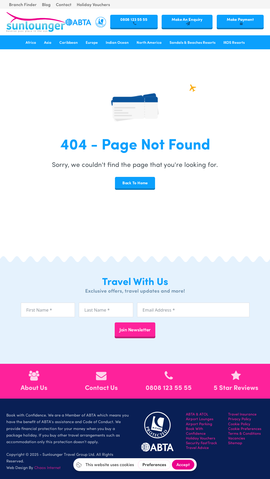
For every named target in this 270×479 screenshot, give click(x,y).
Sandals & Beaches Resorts (192, 42)
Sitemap (235, 443)
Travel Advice (197, 447)
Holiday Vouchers (93, 4)
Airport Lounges (199, 419)
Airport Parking (199, 424)
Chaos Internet (47, 467)
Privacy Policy (239, 419)
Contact (63, 4)
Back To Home (135, 183)
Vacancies (236, 438)
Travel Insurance (242, 414)
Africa (31, 42)
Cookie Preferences (244, 428)
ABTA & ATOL (197, 414)
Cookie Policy (239, 424)
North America (149, 42)
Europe (92, 42)
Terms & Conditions (244, 433)
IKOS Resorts (234, 42)
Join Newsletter (135, 329)
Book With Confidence (196, 431)
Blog (46, 4)
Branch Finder (23, 4)
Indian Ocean (117, 42)
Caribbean (68, 42)
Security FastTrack (201, 443)
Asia (47, 42)
